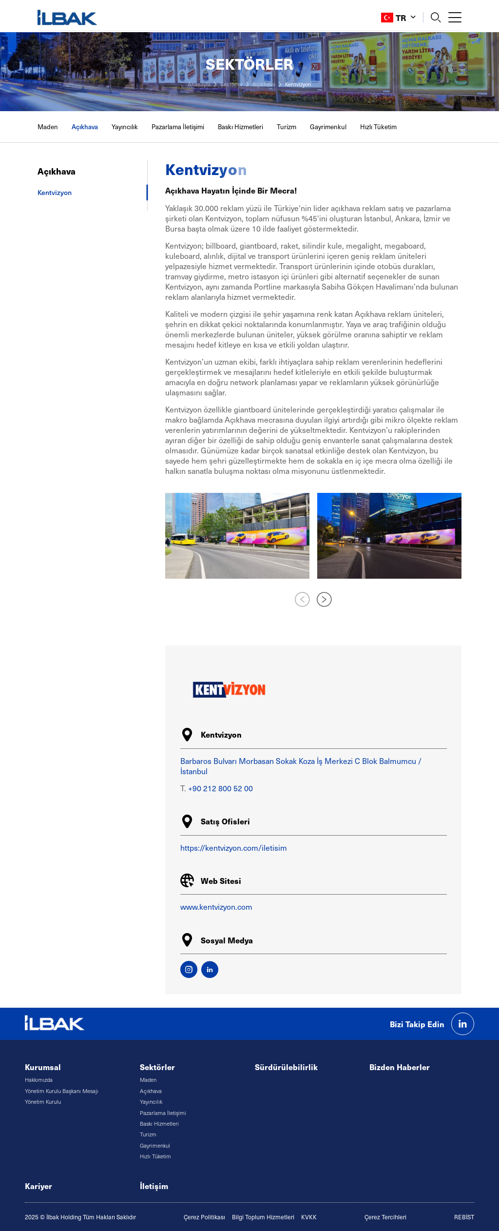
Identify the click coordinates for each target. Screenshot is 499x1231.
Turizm (286, 126)
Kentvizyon (298, 84)
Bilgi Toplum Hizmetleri (263, 1217)
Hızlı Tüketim (378, 126)
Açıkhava (263, 84)
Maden (48, 126)
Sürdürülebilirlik (286, 1067)
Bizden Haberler (399, 1067)
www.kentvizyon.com (216, 906)
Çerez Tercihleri (385, 1217)
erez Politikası (206, 1217)
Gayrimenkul (328, 126)
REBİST (464, 1217)
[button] (324, 600)
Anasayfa (199, 84)
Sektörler (231, 84)
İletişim (154, 1186)
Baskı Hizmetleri (240, 126)
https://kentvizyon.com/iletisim (233, 847)
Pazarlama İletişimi (178, 126)
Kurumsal (43, 1067)
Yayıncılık (125, 126)
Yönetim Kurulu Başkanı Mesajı (61, 1090)
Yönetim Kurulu (43, 1101)
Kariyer (38, 1186)
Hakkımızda (39, 1079)
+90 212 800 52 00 (220, 788)
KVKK (309, 1217)
